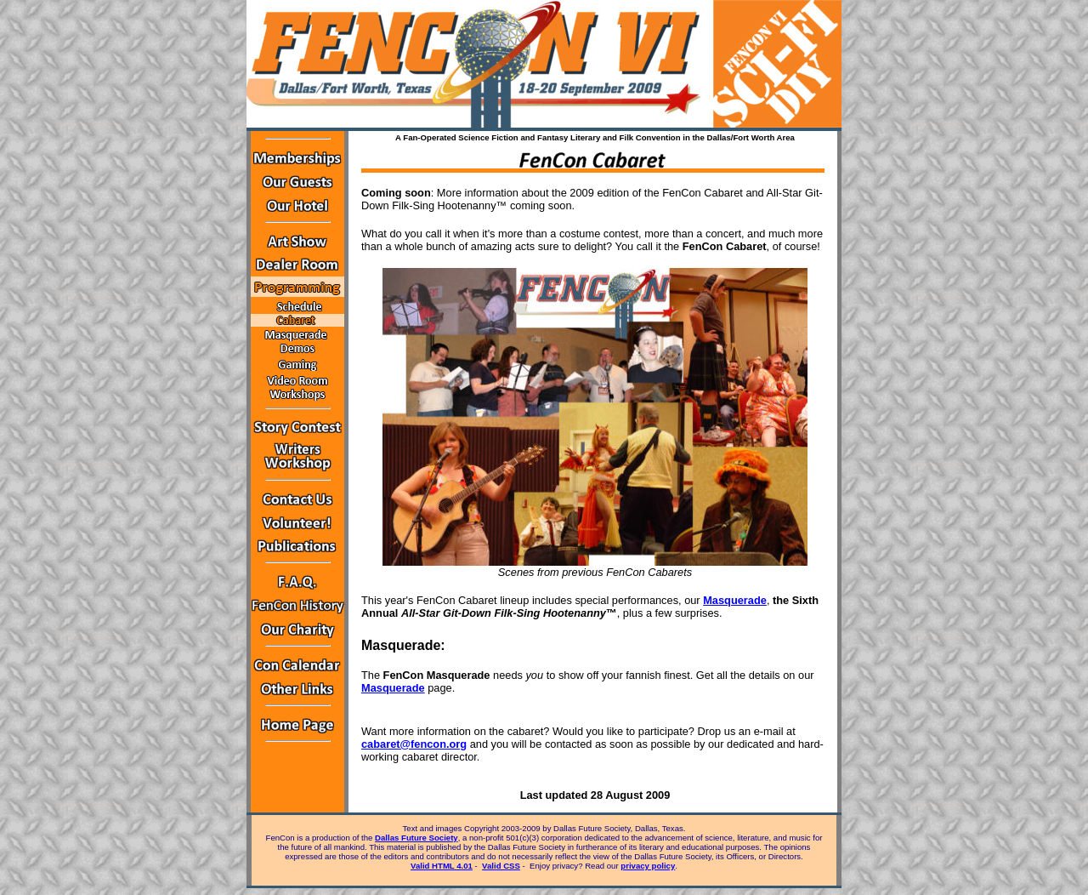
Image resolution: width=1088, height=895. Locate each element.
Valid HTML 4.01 (442, 865)
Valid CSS (501, 865)
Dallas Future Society (416, 837)
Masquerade (735, 600)
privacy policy (647, 865)
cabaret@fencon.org (414, 744)
